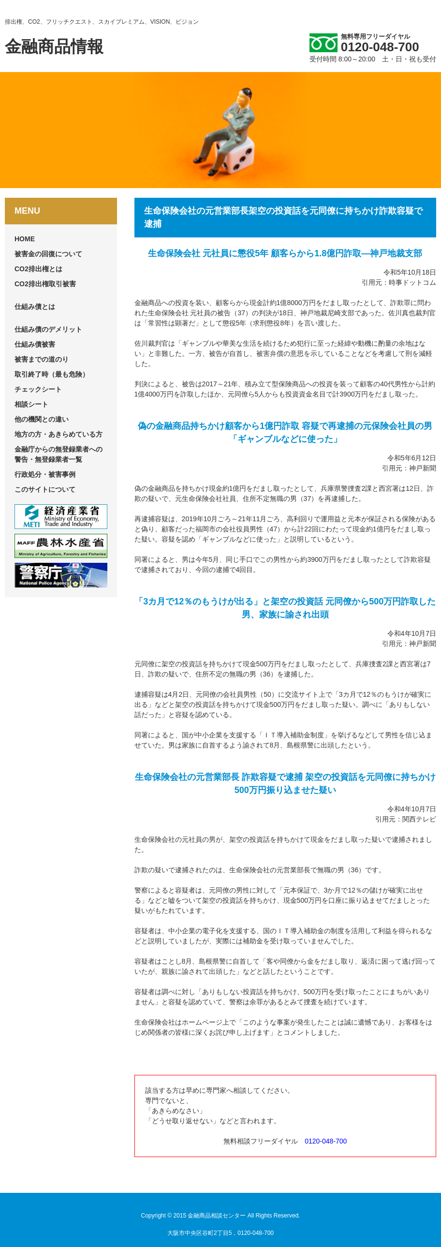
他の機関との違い (42, 419)
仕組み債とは (35, 306)
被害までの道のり (42, 359)
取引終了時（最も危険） (52, 374)
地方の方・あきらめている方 (59, 434)
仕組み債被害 (35, 344)
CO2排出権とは (38, 269)
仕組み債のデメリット (48, 329)
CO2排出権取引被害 (45, 284)
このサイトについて (45, 489)
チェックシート (38, 389)
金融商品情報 (54, 46)
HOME (25, 239)
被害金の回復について (48, 254)
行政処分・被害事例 (45, 474)
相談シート (31, 404)
